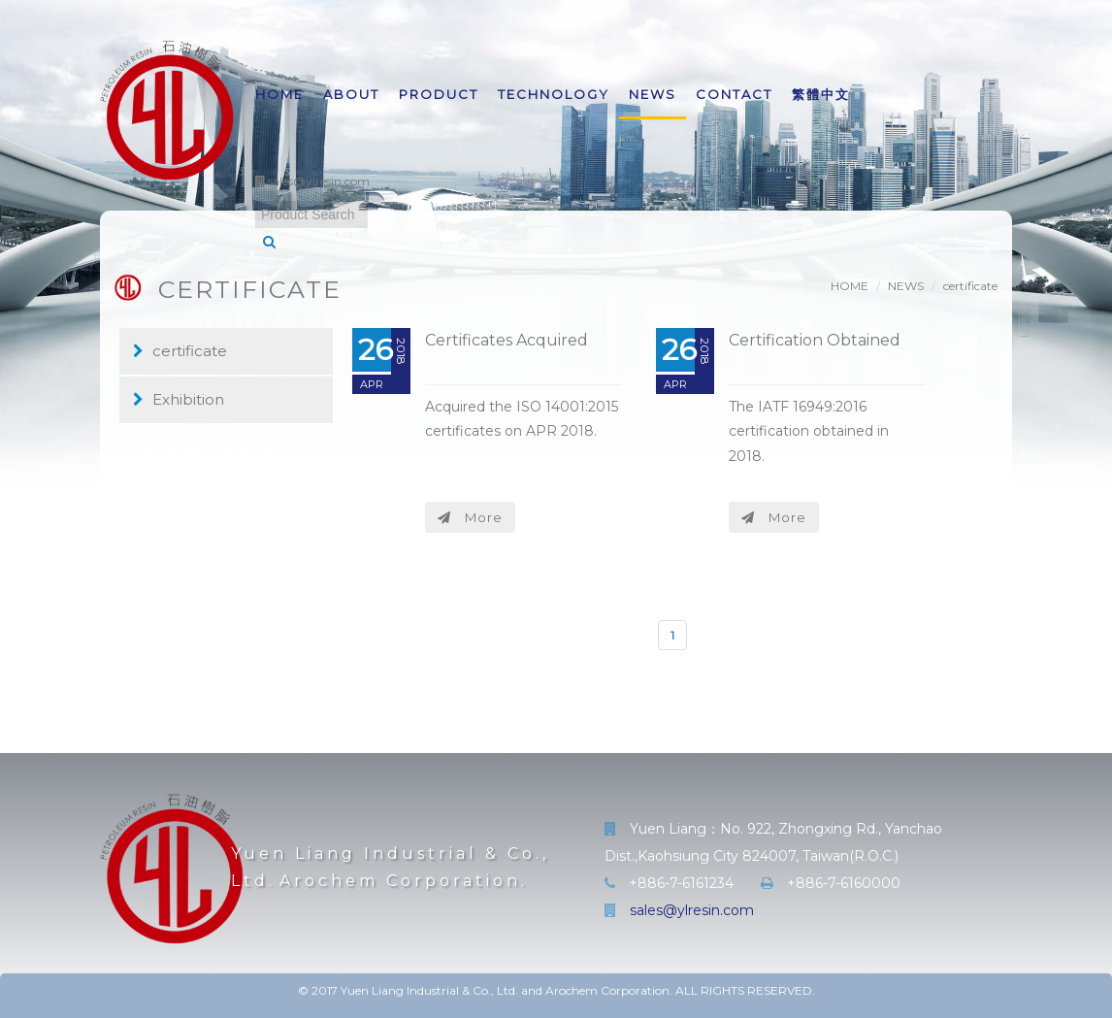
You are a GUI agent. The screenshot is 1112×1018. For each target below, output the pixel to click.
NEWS (652, 94)
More (470, 517)
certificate (970, 286)
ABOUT (351, 94)
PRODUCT (438, 94)
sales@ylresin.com (317, 181)
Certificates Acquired (506, 340)
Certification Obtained (814, 340)
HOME (279, 94)
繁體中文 (821, 94)
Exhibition (178, 399)
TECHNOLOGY (553, 94)
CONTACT (734, 94)
